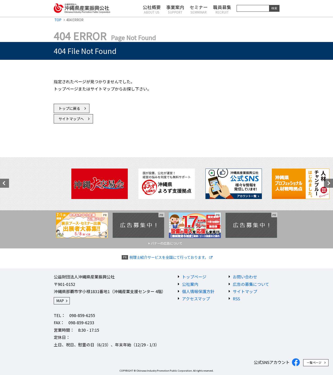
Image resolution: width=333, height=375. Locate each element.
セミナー (199, 9)
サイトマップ (245, 291)
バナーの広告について (166, 243)
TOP (57, 19)
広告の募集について (251, 284)
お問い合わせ (245, 277)
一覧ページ (314, 362)
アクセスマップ (196, 298)
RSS (236, 298)
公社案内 (190, 284)
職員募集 (222, 9)
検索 (274, 8)
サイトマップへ (71, 118)
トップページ (194, 277)
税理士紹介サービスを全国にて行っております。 (168, 257)
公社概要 (152, 9)
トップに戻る (69, 108)
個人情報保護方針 (198, 291)
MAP (60, 300)
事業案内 (175, 9)
